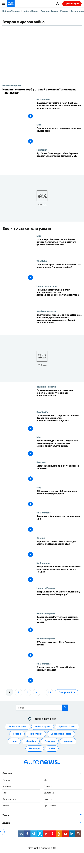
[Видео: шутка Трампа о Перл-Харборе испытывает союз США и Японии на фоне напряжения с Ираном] (59, 111)
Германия (42, 149)
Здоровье (49, 792)
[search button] (65, 708)
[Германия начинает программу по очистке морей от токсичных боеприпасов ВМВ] (59, 398)
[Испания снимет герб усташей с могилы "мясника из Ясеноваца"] (42, 91)
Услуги (5, 815)
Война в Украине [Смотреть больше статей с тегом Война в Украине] (17, 726)
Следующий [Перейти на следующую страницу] (65, 692)
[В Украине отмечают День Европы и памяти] (59, 650)
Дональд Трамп (49, 11)
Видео (5, 805)
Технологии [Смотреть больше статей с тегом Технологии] (36, 734)
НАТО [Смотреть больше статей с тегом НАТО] (52, 748)
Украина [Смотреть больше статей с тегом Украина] (68, 741)
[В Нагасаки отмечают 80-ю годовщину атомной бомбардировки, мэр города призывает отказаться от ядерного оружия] (59, 499)
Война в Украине (11, 11)
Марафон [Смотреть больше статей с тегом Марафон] (31, 741)
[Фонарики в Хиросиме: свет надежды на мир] (59, 524)
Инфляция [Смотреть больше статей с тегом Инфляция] (34, 748)
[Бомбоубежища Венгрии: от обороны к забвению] (59, 473)
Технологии (77, 11)
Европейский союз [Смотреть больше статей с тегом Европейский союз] (61, 734)
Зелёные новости (46, 311)
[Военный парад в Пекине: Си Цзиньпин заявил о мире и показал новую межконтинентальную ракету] (59, 448)
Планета (48, 786)
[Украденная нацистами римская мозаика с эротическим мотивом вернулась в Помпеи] (59, 574)
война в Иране (30, 11)
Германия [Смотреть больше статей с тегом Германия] (50, 741)
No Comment (43, 99)
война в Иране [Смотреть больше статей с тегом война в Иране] (42, 726)
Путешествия (9, 799)
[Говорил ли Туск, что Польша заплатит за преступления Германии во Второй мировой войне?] (59, 272)
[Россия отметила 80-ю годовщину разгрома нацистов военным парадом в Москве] (59, 675)
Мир (39, 124)
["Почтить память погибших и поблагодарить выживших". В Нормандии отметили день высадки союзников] (59, 599)
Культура (48, 799)
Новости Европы (11, 85)
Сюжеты (7, 773)
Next (4, 792)
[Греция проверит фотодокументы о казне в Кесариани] (59, 136)
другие (6, 822)
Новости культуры (47, 286)
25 (49, 692)
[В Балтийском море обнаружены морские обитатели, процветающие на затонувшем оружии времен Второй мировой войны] (59, 322)
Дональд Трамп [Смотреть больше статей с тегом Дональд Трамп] (67, 726)
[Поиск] (42, 708)
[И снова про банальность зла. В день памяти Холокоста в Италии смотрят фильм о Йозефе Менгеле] (59, 247)
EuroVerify (42, 412)
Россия (64, 11)
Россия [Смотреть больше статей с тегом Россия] (17, 734)
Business (6, 786)
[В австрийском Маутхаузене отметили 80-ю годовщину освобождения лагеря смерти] (59, 624)
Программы (50, 805)
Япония (41, 537)
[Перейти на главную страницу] (11, 3)
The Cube (42, 261)
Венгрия (41, 462)
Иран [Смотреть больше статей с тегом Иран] (14, 741)
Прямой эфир (72, 3)
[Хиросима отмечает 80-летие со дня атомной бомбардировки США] (59, 549)
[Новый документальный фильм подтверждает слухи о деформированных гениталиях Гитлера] (59, 297)
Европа (6, 780)
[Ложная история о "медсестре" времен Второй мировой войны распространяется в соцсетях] (59, 423)
